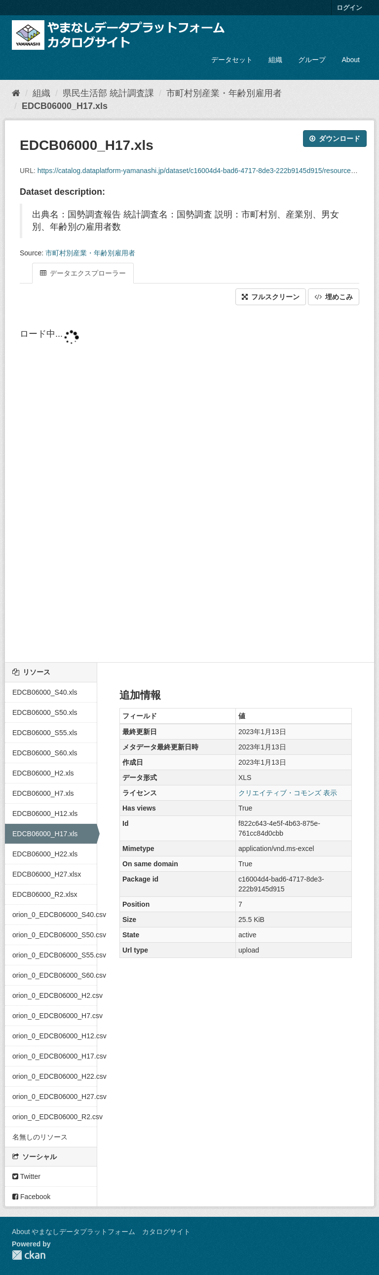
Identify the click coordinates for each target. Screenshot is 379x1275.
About (350, 60)
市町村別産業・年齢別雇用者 (224, 93)
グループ (312, 60)
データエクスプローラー (83, 273)
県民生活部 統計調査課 (108, 93)
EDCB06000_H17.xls (65, 106)
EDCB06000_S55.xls (44, 733)
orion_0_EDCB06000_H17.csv (54, 1056)
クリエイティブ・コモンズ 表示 (287, 793)
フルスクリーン (271, 297)
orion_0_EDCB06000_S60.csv (54, 975)
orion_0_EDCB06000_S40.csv (54, 915)
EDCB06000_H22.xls (44, 854)
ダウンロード (334, 138)
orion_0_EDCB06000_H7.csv (54, 1016)
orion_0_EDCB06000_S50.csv (54, 935)
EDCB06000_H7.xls (43, 793)
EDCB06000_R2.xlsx (44, 894)
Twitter (26, 1176)
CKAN (28, 1255)
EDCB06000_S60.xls (44, 753)
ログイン (349, 7)
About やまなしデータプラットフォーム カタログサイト (101, 1232)
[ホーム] (16, 93)
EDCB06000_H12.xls (44, 813)
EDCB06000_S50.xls (44, 712)
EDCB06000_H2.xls (43, 773)
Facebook (31, 1197)
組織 (275, 60)
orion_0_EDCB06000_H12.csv (54, 1036)
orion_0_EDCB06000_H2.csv (54, 995)
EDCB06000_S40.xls (44, 692)
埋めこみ (333, 297)
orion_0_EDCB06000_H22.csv (54, 1076)
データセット (232, 60)
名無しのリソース (40, 1137)
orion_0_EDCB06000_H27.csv (54, 1096)
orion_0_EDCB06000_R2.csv (54, 1117)
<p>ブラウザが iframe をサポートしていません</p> (189, 484)
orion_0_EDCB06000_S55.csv (54, 955)
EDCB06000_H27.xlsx (46, 874)
